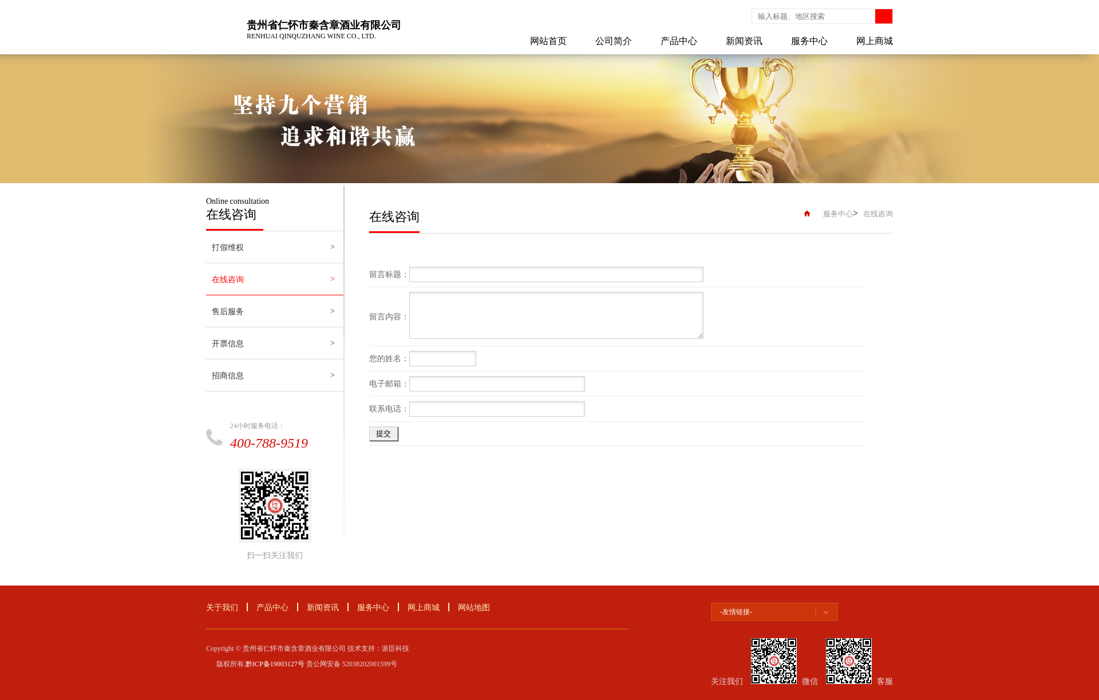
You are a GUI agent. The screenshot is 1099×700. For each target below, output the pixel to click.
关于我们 (222, 607)
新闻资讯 (744, 41)
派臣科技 (395, 648)
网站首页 (548, 41)
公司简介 (613, 41)
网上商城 (874, 41)
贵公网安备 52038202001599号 (351, 664)
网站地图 (474, 607)
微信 (810, 681)
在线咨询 (228, 279)
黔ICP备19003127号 (275, 664)
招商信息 (228, 375)
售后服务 (228, 311)
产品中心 (679, 41)
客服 (885, 681)
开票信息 (228, 343)
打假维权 (228, 247)
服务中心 (809, 41)
